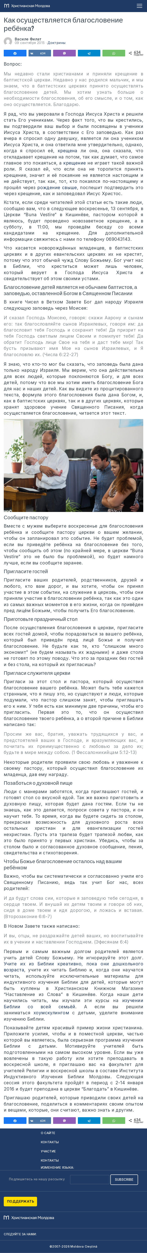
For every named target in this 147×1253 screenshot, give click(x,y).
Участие (48, 1151)
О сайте (48, 1133)
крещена (67, 150)
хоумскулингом (51, 1012)
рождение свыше (57, 187)
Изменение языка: (57, 1167)
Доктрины (56, 43)
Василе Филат (28, 39)
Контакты (50, 1142)
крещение (74, 163)
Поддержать (20, 1201)
